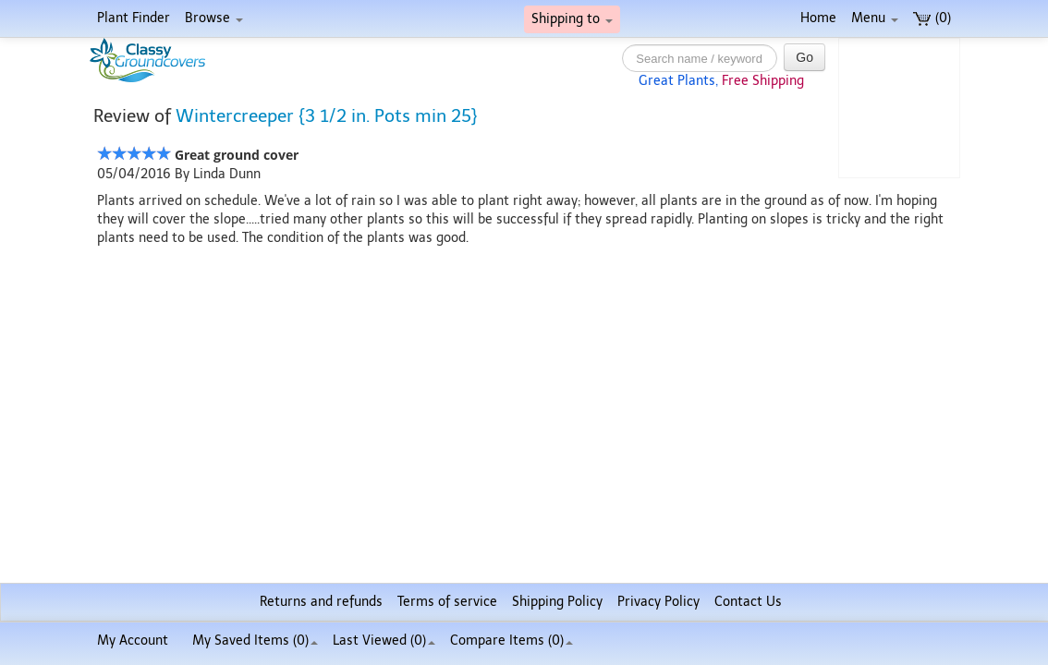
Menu (874, 18)
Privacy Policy (658, 602)
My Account (132, 640)
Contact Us (748, 602)
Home (818, 18)
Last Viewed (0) (384, 640)
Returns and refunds (321, 602)
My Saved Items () (255, 640)
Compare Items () (511, 640)
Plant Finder (133, 18)
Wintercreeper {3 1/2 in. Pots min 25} (327, 116)
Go (804, 57)
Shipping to (572, 19)
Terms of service (447, 602)
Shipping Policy (557, 602)
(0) (932, 18)
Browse (214, 18)
